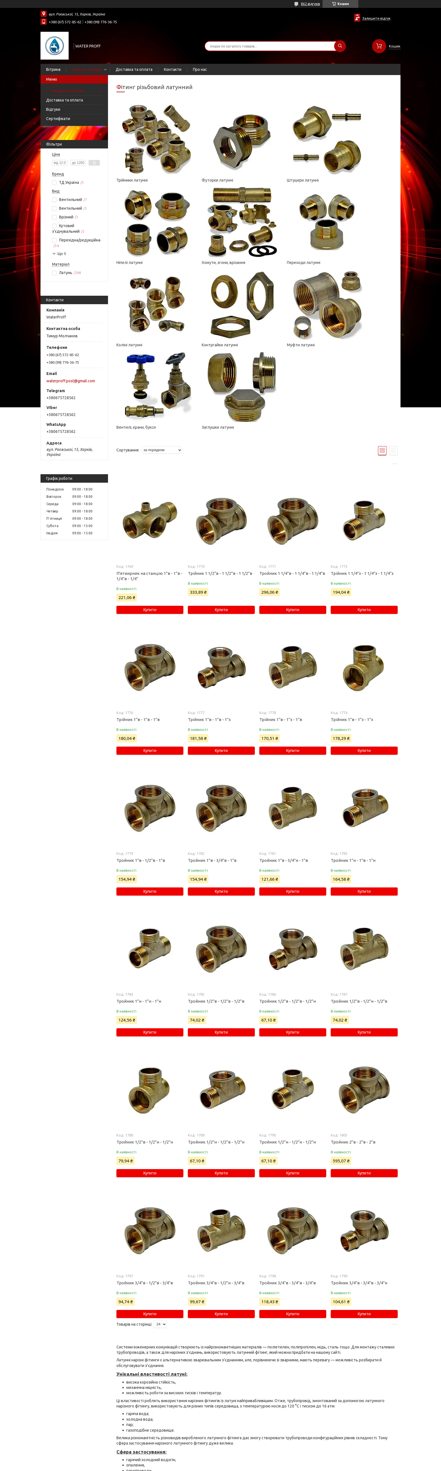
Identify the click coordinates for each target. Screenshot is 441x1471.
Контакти (172, 69)
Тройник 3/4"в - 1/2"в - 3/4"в (144, 1200)
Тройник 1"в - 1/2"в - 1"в (140, 778)
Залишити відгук (376, 18)
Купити (149, 527)
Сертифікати (58, 118)
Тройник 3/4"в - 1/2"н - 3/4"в (216, 1200)
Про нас (200, 69)
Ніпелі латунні (344, 180)
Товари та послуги (67, 91)
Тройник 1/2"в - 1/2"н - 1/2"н (144, 1059)
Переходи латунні (204, 262)
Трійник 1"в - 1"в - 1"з (209, 637)
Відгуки (53, 109)
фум (170, 1425)
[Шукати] (340, 46)
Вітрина (53, 69)
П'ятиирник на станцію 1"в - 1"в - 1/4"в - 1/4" (149, 494)
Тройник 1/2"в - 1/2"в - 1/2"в (216, 918)
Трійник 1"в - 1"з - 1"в (280, 637)
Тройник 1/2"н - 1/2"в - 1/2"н (216, 1059)
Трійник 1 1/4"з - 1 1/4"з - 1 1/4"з (362, 491)
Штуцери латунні (275, 180)
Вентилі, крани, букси (207, 345)
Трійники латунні (132, 180)
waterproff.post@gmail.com (70, 381)
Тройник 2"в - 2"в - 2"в (353, 1059)
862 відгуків (310, 4)
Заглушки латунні (275, 345)
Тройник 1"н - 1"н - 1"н (138, 918)
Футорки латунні (203, 180)
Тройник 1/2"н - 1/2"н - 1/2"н (287, 1059)
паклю (168, 1420)
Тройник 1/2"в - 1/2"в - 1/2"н (287, 918)
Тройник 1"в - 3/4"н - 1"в (283, 778)
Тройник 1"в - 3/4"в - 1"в (212, 778)
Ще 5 (61, 254)
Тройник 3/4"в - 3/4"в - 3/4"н (359, 1200)
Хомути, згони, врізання (138, 262)
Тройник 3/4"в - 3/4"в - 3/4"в (287, 1200)
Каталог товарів (87, 69)
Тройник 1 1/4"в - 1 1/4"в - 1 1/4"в (292, 491)
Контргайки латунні (349, 262)
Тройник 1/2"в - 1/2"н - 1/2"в (359, 918)
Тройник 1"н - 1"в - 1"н (353, 778)
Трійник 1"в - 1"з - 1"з (352, 637)
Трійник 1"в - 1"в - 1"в (138, 637)
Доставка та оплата (134, 69)
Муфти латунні (130, 345)
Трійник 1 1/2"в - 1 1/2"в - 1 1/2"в (220, 491)
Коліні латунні (272, 262)
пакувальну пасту (142, 1431)
